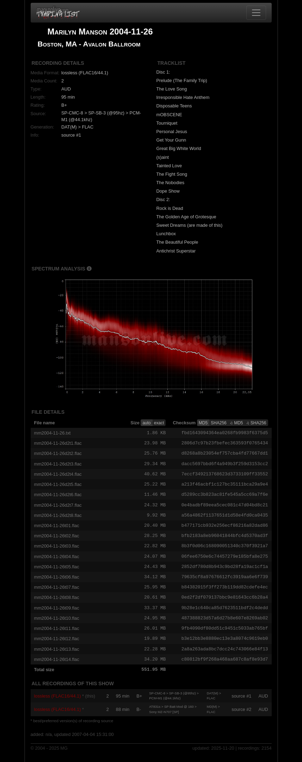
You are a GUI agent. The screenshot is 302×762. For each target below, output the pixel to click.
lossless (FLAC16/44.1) (57, 703)
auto (146, 422)
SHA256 (219, 422)
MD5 (203, 422)
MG (64, 755)
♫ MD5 (236, 422)
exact (159, 422)
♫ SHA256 (256, 422)
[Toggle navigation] (256, 13)
